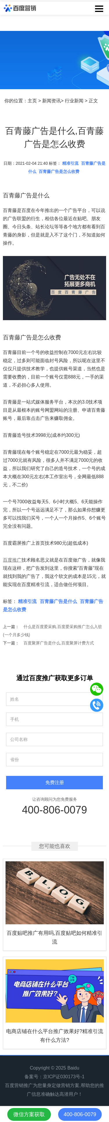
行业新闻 (74, 100)
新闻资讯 (51, 100)
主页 (32, 100)
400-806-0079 (54, 810)
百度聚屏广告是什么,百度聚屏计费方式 (59, 643)
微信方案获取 (29, 1114)
